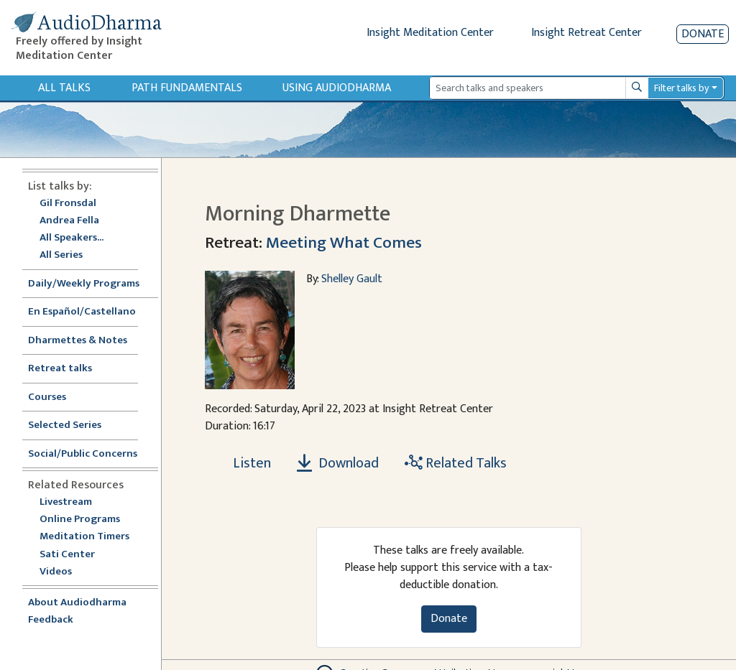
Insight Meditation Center (430, 32)
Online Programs (80, 519)
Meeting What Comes (344, 242)
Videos (63, 572)
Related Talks (456, 463)
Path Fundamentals (187, 88)
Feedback (50, 620)
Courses (47, 397)
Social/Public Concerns (82, 454)
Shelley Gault (351, 279)
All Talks (64, 88)
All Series (61, 255)
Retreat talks (60, 368)
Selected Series (73, 425)
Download (338, 463)
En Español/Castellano (82, 312)
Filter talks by (681, 88)
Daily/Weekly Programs (91, 284)
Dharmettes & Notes (77, 340)
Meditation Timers (84, 537)
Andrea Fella (69, 221)
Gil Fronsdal (68, 203)
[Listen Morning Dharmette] (243, 463)
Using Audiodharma (336, 88)
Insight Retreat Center (586, 32)
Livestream (66, 502)
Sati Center (67, 554)
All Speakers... (72, 238)
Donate (702, 34)
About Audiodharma (77, 603)
